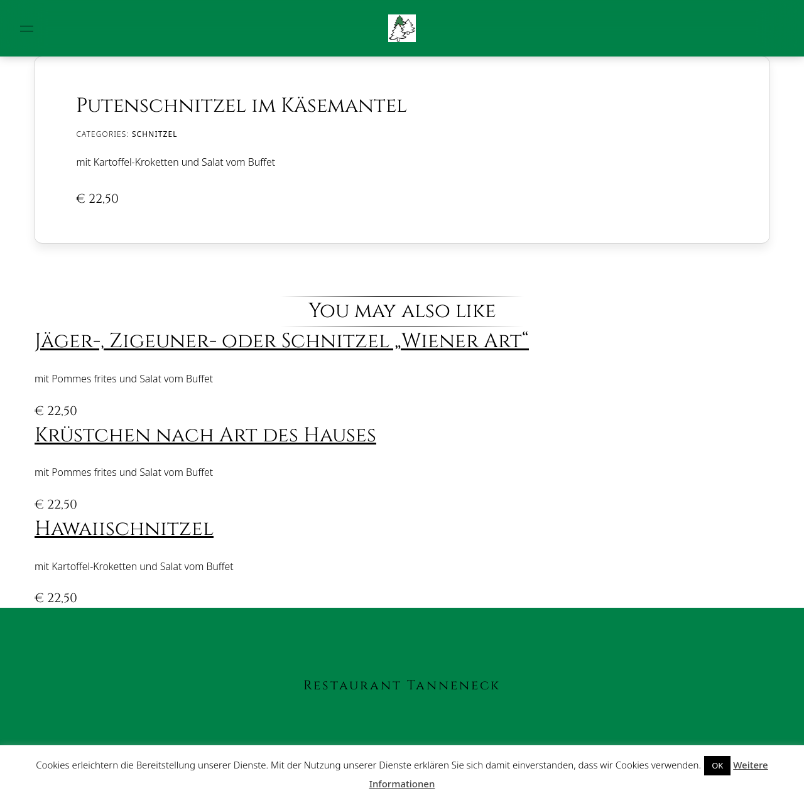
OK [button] (717, 765)
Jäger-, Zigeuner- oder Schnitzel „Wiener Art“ (282, 341)
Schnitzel (155, 134)
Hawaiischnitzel (124, 528)
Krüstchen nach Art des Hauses (205, 435)
